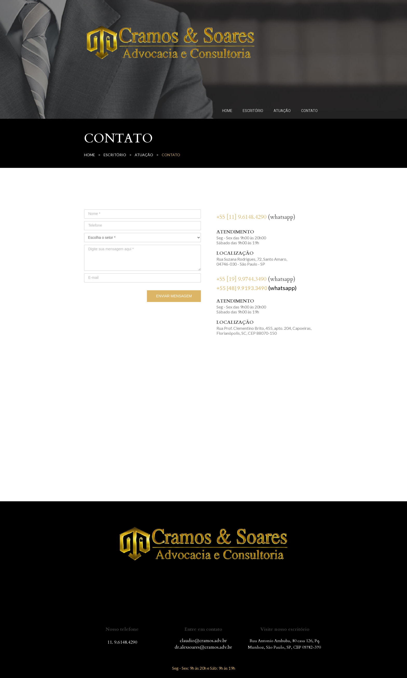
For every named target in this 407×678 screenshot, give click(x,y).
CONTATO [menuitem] (309, 111)
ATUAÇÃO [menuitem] (282, 111)
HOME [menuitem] (227, 111)
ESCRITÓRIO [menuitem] (253, 111)
